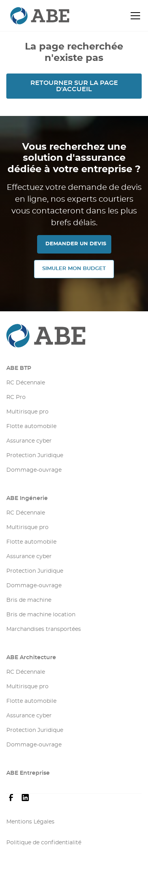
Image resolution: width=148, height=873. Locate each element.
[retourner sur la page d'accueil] (26, 16)
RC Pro (16, 397)
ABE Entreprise (28, 773)
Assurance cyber (29, 441)
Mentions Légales (30, 822)
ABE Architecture (31, 657)
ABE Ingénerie (27, 498)
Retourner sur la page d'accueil (74, 86)
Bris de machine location (40, 615)
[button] (134, 15)
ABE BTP (18, 368)
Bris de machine (28, 600)
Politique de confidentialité (43, 842)
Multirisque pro (27, 412)
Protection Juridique (34, 455)
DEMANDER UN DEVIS (75, 243)
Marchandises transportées (43, 629)
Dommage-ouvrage (34, 470)
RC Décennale (25, 383)
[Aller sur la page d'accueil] (74, 335)
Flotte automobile (31, 426)
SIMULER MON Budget (74, 268)
